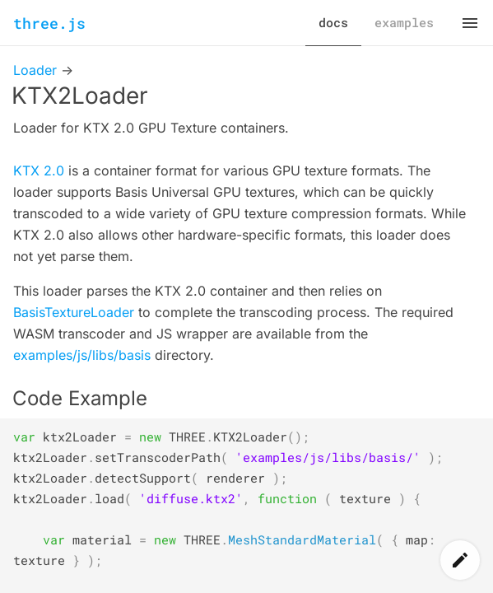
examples (404, 22)
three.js (49, 23)
